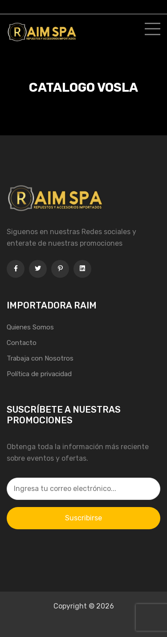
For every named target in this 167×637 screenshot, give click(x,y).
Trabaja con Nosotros (40, 358)
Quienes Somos (30, 327)
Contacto (22, 343)
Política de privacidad (39, 374)
